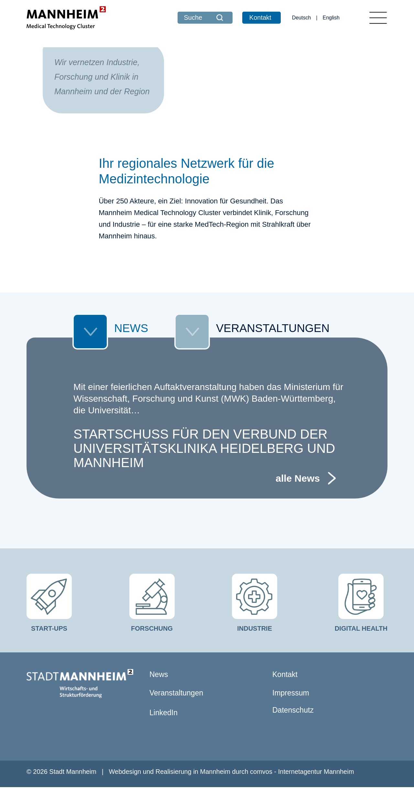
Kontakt (260, 17)
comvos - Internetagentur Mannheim (302, 787)
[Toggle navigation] (378, 17)
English (331, 17)
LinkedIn (163, 728)
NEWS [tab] (110, 345)
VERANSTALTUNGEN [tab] (252, 345)
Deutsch (301, 17)
